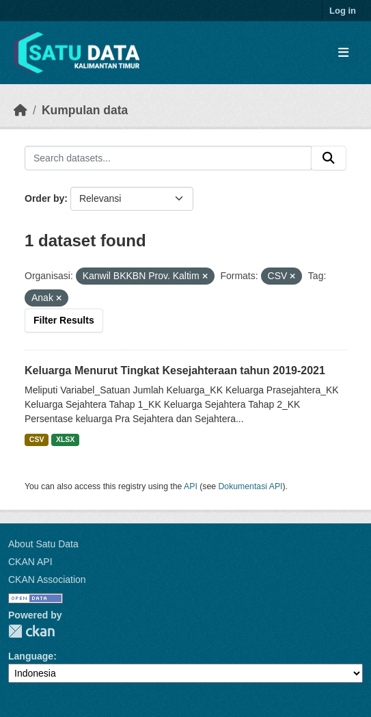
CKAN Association (47, 579)
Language (30, 656)
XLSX (65, 439)
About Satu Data (43, 543)
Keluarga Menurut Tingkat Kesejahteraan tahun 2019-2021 (175, 370)
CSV (36, 439)
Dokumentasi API (251, 486)
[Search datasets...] (168, 158)
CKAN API (30, 561)
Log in (342, 10)
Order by (44, 198)
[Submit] (328, 158)
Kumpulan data (85, 110)
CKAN (31, 631)
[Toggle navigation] (343, 53)
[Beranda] (20, 110)
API (190, 486)
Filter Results (63, 320)
